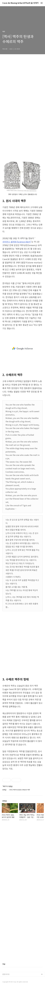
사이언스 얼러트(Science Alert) (16, 241)
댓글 (3, 964)
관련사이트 (6, 974)
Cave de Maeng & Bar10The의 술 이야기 (20, 3)
